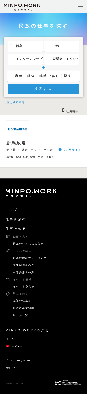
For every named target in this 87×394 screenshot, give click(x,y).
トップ (12, 210)
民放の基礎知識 (23, 308)
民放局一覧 (20, 315)
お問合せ (11, 368)
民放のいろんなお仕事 (28, 243)
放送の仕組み (22, 300)
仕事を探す (16, 219)
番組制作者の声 (23, 265)
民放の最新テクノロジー (30, 257)
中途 (56, 46)
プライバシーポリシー (18, 360)
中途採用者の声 (23, 272)
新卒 (19, 46)
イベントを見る (24, 286)
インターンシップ (29, 59)
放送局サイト (72, 150)
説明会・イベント (66, 59)
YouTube (14, 346)
